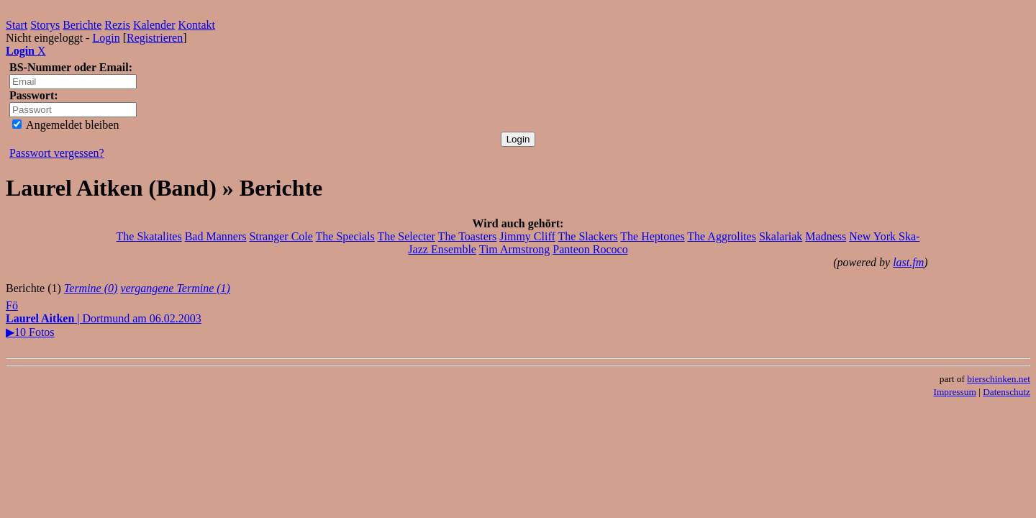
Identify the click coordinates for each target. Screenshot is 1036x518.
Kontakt (197, 25)
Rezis (117, 25)
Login (105, 38)
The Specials (345, 236)
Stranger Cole (280, 236)
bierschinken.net (998, 378)
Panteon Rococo (590, 249)
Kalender (154, 25)
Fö (12, 305)
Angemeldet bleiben (65, 125)
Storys (45, 25)
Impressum (955, 391)
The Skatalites (149, 236)
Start (16, 25)
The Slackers (588, 236)
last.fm (908, 262)
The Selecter (406, 236)
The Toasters (467, 236)
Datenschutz (1006, 391)
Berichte (82, 25)
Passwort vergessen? (56, 153)
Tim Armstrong (514, 249)
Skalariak (780, 236)
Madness (825, 236)
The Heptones (652, 236)
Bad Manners (216, 236)
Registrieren (155, 38)
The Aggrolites (721, 236)
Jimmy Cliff (527, 236)
